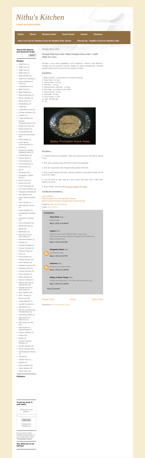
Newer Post (48, 299)
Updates (22, 362)
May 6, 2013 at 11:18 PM (59, 284)
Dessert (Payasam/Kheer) (25, 122)
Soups (21, 335)
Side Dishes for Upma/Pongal (24, 328)
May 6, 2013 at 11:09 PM (59, 270)
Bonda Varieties (25, 98)
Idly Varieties (23, 195)
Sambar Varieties (25, 304)
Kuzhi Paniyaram (25, 223)
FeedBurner (26, 426)
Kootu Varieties (24, 210)
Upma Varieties (24, 365)
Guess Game (24, 180)
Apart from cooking (26, 79)
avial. (85, 187)
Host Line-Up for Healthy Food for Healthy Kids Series (44, 41)
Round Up (22, 298)
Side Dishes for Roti (26, 322)
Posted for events (25, 265)
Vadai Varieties (24, 368)
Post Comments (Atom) (61, 305)
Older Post (97, 299)
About (33, 34)
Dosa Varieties (24, 132)
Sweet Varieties (24, 349)
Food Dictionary (25, 164)
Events (84, 34)
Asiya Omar (54, 217)
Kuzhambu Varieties (26, 218)
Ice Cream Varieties (26, 189)
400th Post (23, 70)
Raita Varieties (24, 277)
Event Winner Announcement (24, 143)
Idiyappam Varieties (26, 192)
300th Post (23, 67)
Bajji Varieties (24, 92)
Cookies (22, 115)
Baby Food (23, 89)
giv (20, 170)
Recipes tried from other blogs (25, 289)
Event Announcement (27, 135)
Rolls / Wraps (24, 295)
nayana (53, 231)
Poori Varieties (24, 262)
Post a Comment (53, 289)
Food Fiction (23, 167)
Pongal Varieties (25, 260)
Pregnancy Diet (24, 268)
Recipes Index (49, 34)
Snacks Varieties (25, 332)
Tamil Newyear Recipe (27, 352)
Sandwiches (23, 307)
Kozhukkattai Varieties (27, 213)
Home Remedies (25, 186)
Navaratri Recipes (25, 239)
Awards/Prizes (24, 86)
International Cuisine (26, 205)
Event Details (24, 140)
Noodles (22, 242)
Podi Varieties (24, 257)
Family (21, 147)
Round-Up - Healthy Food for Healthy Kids (98, 41)
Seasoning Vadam (25, 315)
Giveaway (22, 172)
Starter (21, 338)
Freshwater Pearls (24, 439)
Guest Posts (68, 34)
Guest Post (23, 183)
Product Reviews (25, 271)
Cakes (21, 107)
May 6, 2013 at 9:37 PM (58, 256)
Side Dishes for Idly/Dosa (24, 319)
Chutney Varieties (25, 112)
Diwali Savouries (25, 126)
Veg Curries (23, 371)
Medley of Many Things (59, 277)
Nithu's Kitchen (40, 17)
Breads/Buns (23, 104)
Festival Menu (24, 155)
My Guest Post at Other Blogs (25, 236)
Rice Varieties (24, 292)
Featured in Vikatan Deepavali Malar (26, 151)
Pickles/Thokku (24, 251)
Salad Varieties (24, 301)
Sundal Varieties (25, 346)
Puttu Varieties (24, 274)
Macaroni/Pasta (24, 226)
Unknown (53, 263)
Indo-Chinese (24, 202)
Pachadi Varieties (25, 245)
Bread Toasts (24, 101)
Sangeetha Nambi (57, 249)
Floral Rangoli (24, 161)
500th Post (23, 73)
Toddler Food (24, 360)
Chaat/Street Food (26, 110)
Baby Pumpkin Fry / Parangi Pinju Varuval (59, 199)
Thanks (21, 357)
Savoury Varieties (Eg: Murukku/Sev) (27, 311)
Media (21, 229)
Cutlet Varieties (24, 118)
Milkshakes (23, 232)
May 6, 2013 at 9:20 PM (58, 242)
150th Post (23, 64)
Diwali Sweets (24, 129)
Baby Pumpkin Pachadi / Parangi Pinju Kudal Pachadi (63, 201)
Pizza (21, 254)
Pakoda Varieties (25, 248)
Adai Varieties (47, 196)
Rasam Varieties (25, 280)
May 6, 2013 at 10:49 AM (59, 223)
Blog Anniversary (25, 95)
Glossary (98, 34)
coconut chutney (72, 187)
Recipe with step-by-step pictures (26, 284)
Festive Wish (23, 158)
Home (21, 34)
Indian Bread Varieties (27, 197)
